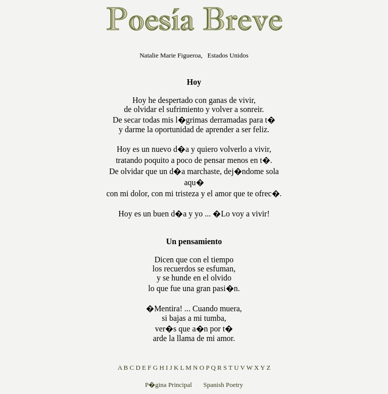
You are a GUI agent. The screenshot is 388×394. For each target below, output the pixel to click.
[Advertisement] (36, 193)
